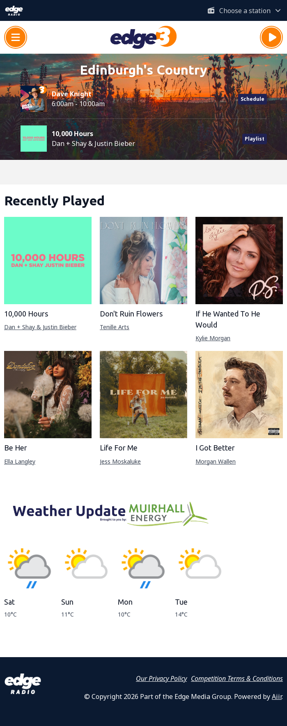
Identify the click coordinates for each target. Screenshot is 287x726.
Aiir (277, 696)
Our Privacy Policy (161, 678)
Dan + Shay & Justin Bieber (40, 327)
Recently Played (54, 200)
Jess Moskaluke (120, 461)
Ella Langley (19, 461)
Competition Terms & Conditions (237, 678)
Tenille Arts (114, 327)
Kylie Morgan (212, 338)
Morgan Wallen (215, 461)
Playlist (254, 138)
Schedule (252, 99)
